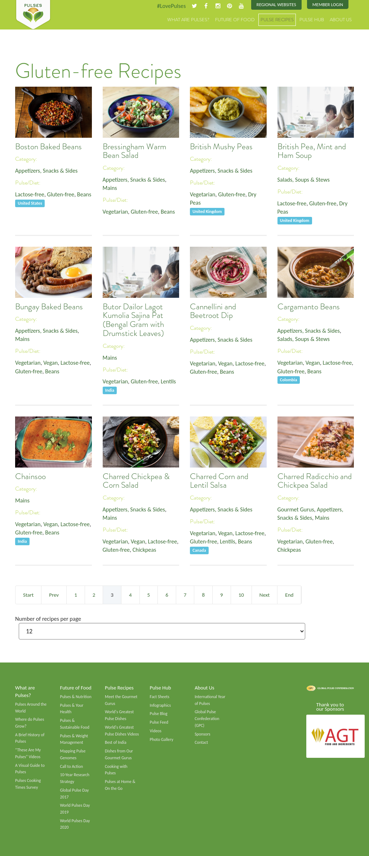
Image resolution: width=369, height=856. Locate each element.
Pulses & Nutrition (76, 696)
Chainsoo (30, 476)
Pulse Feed (159, 722)
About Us (341, 20)
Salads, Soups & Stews (303, 179)
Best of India (115, 742)
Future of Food (235, 20)
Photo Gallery (161, 739)
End (289, 595)
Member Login (327, 4)
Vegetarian (115, 211)
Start (28, 595)
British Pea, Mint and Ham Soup (311, 151)
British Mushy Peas (221, 146)
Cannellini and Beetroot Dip (213, 311)
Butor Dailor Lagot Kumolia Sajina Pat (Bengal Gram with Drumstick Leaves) (133, 320)
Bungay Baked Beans (49, 306)
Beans (84, 194)
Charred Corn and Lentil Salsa (219, 481)
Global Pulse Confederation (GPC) (207, 718)
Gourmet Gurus (295, 509)
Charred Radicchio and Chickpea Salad (314, 481)
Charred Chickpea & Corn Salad (136, 481)
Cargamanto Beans (308, 306)
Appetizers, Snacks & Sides (46, 170)
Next (264, 595)
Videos (155, 730)
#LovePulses (171, 6)
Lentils (168, 381)
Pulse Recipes (277, 20)
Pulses (33, 15)
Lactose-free (29, 194)
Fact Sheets (159, 696)
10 (241, 595)
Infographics (160, 705)
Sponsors (202, 734)
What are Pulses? (188, 20)
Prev (54, 595)
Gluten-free (61, 194)
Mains (110, 188)
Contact (201, 742)
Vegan (50, 362)
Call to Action (71, 766)
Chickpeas (144, 549)
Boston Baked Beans (48, 146)
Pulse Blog (159, 713)
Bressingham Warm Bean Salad (134, 151)
